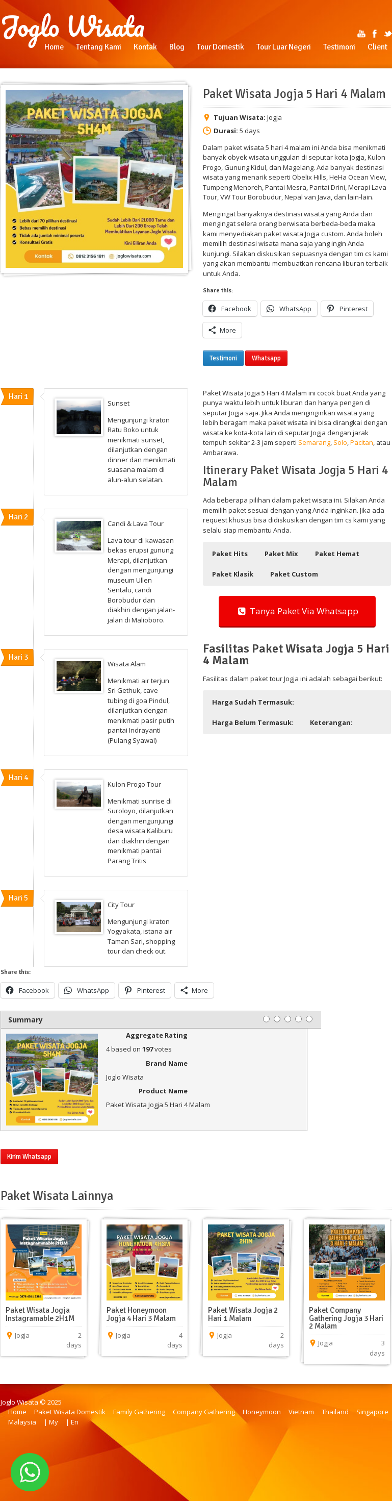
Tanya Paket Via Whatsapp (297, 611)
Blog (177, 47)
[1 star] (266, 1019)
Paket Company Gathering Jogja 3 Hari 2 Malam (346, 1318)
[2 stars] (277, 1019)
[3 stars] (287, 1019)
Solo (340, 442)
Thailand (335, 1411)
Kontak (145, 47)
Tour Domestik (220, 47)
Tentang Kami (98, 47)
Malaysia (22, 1422)
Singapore (372, 1411)
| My (51, 1422)
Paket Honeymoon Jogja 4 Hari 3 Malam (141, 1314)
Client (377, 47)
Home (54, 47)
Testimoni (339, 47)
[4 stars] (298, 1019)
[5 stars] (309, 1019)
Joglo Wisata (73, 26)
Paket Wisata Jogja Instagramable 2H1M (40, 1314)
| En (72, 1422)
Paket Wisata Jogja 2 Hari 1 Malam (243, 1314)
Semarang (314, 442)
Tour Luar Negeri (283, 47)
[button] (229, 553)
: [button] (252, 722)
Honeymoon (262, 1411)
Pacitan (361, 442)
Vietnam (301, 1411)
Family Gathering (139, 1411)
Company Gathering (204, 1411)
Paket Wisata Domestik (70, 1411)
